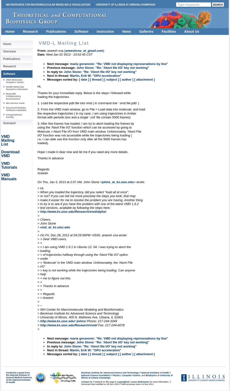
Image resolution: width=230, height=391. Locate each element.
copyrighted (123, 382)
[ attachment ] (144, 79)
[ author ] (126, 79)
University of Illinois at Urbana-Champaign (125, 4)
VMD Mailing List (7, 140)
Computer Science (131, 375)
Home (10, 31)
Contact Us (86, 382)
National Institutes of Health (155, 373)
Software (81, 31)
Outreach (9, 123)
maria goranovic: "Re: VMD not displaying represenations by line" (119, 64)
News (126, 31)
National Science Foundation (95, 375)
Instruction (105, 31)
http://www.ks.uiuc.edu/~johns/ (63, 321)
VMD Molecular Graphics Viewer (15, 80)
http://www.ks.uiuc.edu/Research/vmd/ (68, 325)
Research (30, 31)
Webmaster (143, 382)
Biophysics (151, 375)
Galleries (146, 31)
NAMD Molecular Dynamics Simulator (17, 87)
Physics (117, 375)
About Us (191, 31)
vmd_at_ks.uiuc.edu (55, 227)
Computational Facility (14, 115)
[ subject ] (111, 79)
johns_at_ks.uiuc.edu (118, 182)
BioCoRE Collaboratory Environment (13, 96)
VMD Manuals (9, 177)
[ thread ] (96, 79)
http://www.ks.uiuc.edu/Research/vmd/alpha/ (73, 211)
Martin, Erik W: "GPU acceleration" (95, 75)
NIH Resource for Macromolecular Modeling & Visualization (48, 4)
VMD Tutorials (9, 165)
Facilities (169, 31)
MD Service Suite (15, 103)
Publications (56, 31)
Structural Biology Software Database (16, 108)
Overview (9, 51)
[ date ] (84, 79)
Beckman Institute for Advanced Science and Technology (110, 373)
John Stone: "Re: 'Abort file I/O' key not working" (112, 68)
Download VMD (10, 154)
